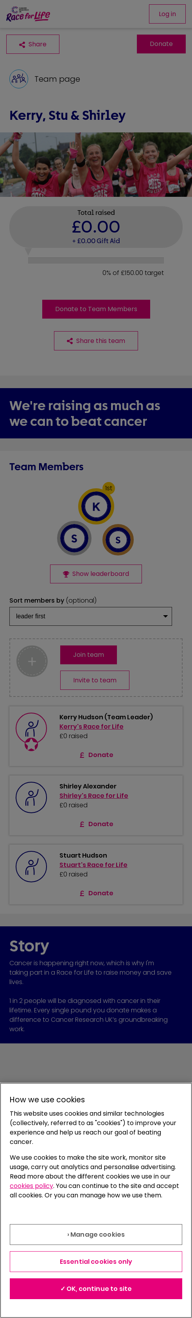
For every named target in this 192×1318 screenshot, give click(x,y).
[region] (96, 1200)
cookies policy (31, 1185)
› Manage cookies (96, 1234)
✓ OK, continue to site (96, 1288)
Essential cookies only (96, 1261)
